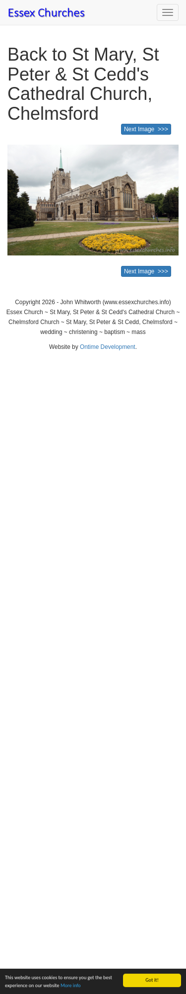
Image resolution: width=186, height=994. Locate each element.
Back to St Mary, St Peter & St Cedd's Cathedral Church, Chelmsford (83, 84)
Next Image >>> (146, 129)
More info (71, 986)
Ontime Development (107, 346)
